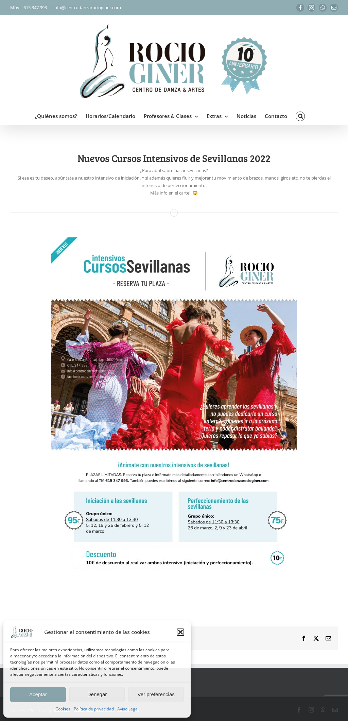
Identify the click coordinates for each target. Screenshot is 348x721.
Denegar (97, 694)
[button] (180, 632)
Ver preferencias (156, 694)
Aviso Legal (128, 709)
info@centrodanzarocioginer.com (87, 7)
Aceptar (38, 694)
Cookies (62, 709)
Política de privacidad (94, 709)
